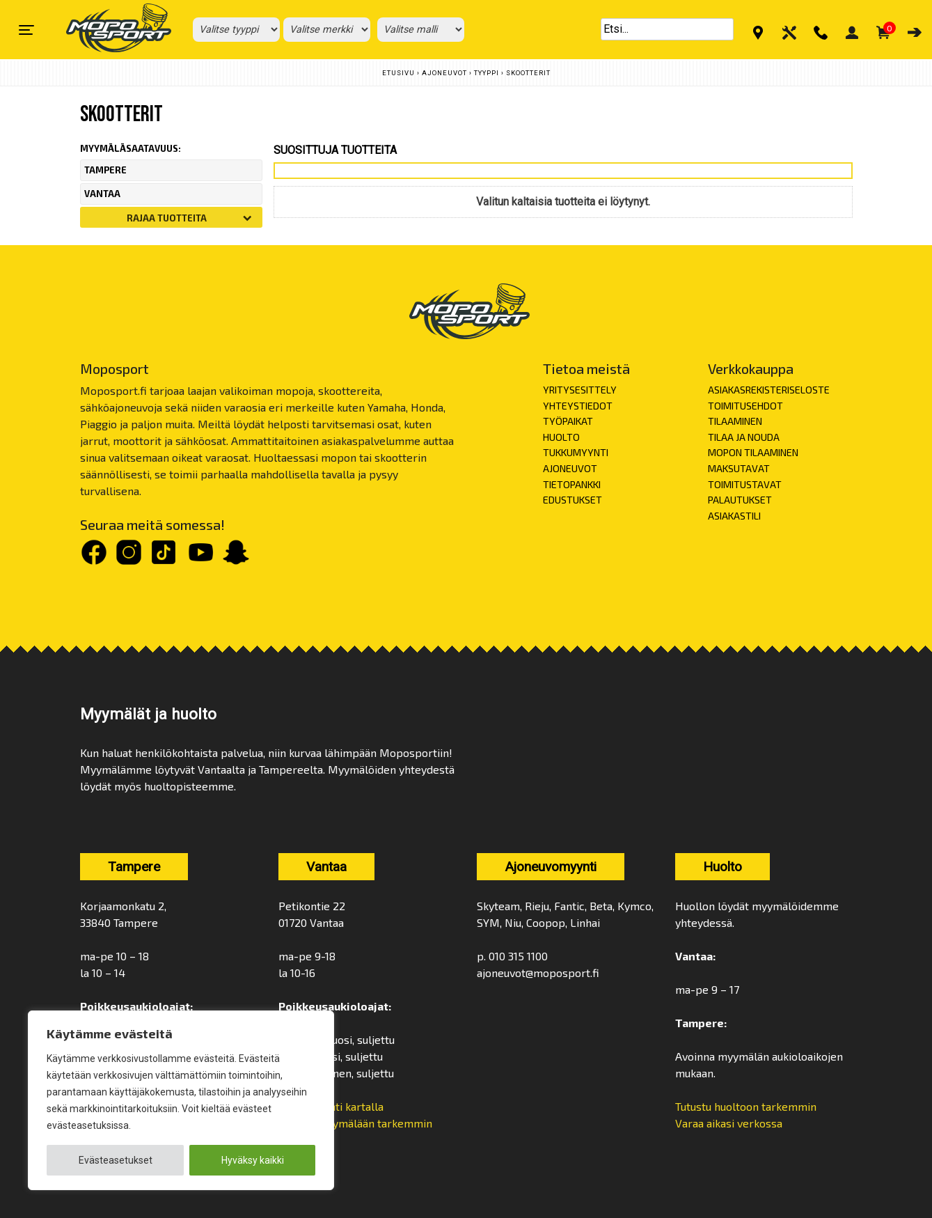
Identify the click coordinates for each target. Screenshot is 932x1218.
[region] (181, 1100)
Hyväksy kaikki (252, 1160)
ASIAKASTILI (734, 516)
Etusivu (398, 73)
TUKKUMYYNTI (575, 452)
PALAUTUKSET (740, 500)
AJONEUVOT (570, 468)
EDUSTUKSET (572, 500)
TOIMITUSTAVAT (745, 484)
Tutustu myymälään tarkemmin (355, 1123)
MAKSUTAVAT (739, 468)
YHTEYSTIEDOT (578, 406)
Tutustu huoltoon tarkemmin (745, 1106)
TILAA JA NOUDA (744, 437)
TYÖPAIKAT (568, 421)
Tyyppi (486, 73)
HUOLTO (561, 437)
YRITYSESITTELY (580, 390)
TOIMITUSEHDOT (745, 406)
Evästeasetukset (115, 1160)
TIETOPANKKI (572, 484)
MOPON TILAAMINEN (753, 452)
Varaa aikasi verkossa (728, 1123)
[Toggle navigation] (26, 30)
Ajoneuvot (444, 73)
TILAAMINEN (735, 421)
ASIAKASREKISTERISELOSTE (769, 390)
